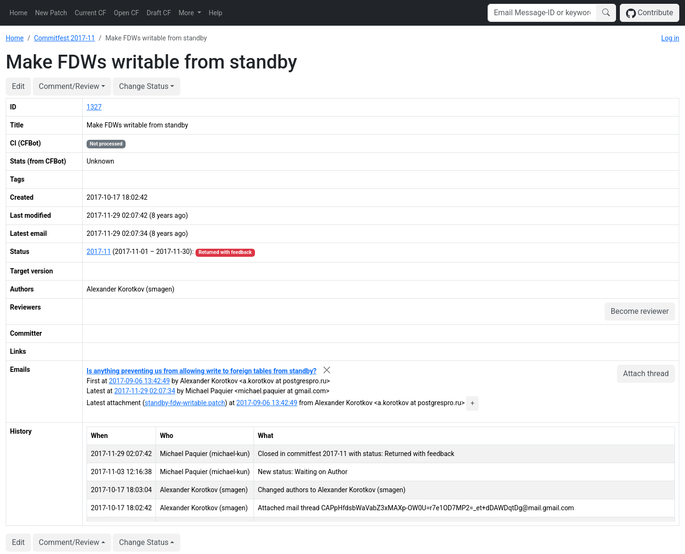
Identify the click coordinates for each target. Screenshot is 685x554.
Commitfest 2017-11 (64, 38)
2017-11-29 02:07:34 (144, 391)
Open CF (126, 13)
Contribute (649, 13)
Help (216, 13)
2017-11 (99, 251)
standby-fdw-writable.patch (185, 403)
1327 (94, 107)
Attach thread (646, 373)
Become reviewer (640, 311)
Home (19, 13)
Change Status (143, 86)
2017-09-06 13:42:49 (139, 381)
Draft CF (159, 13)
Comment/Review (69, 86)
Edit (18, 86)
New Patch (51, 13)
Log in (670, 38)
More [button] (187, 13)
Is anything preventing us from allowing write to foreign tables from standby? (201, 371)
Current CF (90, 13)
